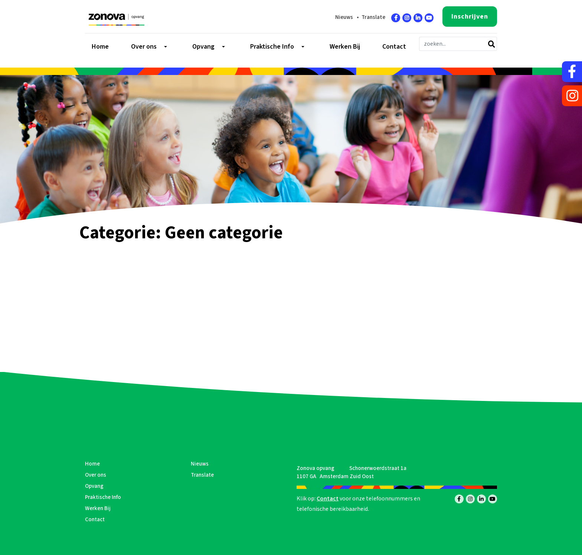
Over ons (95, 475)
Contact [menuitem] (394, 46)
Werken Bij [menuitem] (345, 46)
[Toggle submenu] (165, 47)
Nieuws (344, 17)
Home (92, 464)
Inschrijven (469, 16)
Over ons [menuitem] (144, 46)
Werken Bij (98, 508)
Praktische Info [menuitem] (272, 46)
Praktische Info (103, 497)
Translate (373, 17)
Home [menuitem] (100, 46)
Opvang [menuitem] (203, 46)
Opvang (94, 486)
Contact (95, 519)
